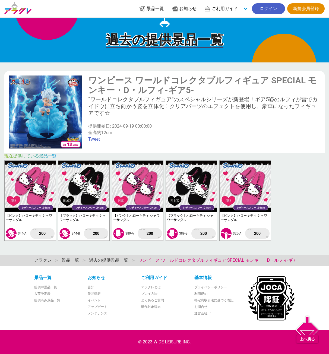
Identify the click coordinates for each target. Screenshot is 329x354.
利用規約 (200, 294)
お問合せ (200, 307)
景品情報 (94, 294)
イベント (94, 300)
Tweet (94, 139)
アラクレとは (151, 287)
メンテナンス (97, 313)
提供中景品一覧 (45, 287)
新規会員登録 (306, 8)
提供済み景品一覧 (47, 300)
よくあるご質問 (152, 300)
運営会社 (203, 313)
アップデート (97, 307)
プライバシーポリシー (210, 287)
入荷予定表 (42, 294)
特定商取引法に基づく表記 (213, 300)
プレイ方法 (149, 294)
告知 (91, 287)
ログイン (268, 8)
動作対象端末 (151, 307)
